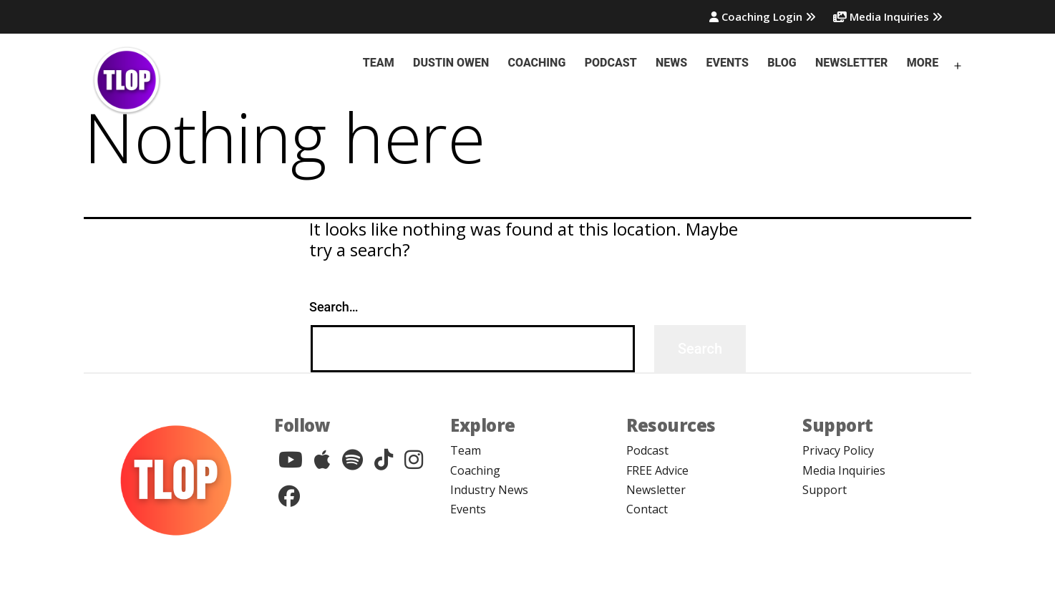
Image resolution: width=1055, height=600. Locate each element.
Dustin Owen (451, 62)
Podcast (611, 62)
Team (378, 62)
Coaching (537, 62)
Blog (781, 62)
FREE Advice (657, 470)
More (922, 62)
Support (824, 490)
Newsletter (851, 62)
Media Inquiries (888, 16)
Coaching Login (762, 16)
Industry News (489, 490)
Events (727, 62)
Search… (334, 306)
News (671, 62)
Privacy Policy (838, 450)
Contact (647, 509)
